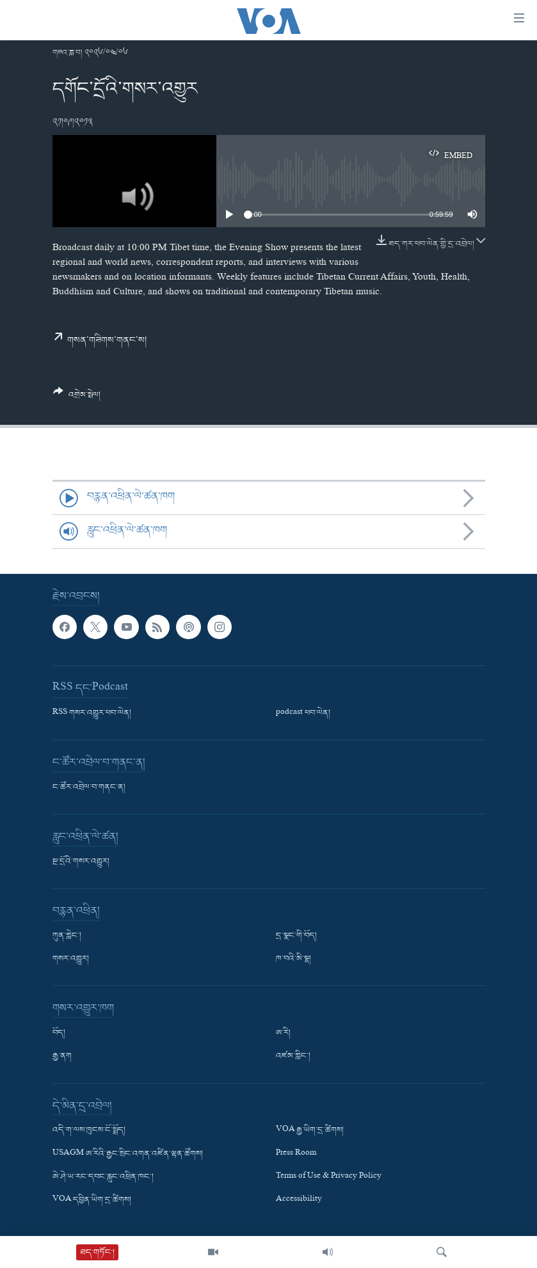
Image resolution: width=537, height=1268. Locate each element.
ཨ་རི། (283, 1033)
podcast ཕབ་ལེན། (303, 713)
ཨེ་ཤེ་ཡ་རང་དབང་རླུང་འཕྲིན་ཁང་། (103, 1177)
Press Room (296, 1154)
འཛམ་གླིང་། (293, 1056)
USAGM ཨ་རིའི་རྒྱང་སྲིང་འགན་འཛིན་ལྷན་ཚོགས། (127, 1154)
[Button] (77, 398)
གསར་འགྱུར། (70, 959)
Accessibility (299, 1200)
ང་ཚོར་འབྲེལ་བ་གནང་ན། (88, 787)
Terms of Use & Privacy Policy (328, 1177)
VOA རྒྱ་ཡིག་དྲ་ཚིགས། (310, 1131)
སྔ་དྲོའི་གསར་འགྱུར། (80, 861)
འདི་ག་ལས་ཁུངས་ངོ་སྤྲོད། (88, 1131)
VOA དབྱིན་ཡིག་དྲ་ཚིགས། (91, 1200)
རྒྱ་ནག (62, 1056)
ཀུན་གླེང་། (66, 936)
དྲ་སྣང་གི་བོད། (296, 936)
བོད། (58, 1033)
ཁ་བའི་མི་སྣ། (293, 959)
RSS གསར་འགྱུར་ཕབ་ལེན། (91, 713)
